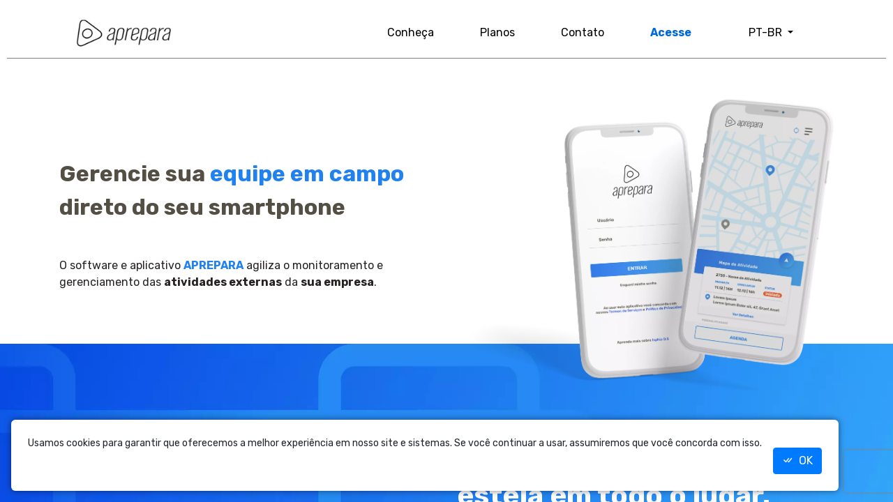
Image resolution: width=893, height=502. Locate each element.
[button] (771, 33)
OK (797, 460)
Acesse (670, 32)
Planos (497, 32)
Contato (582, 32)
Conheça (410, 32)
